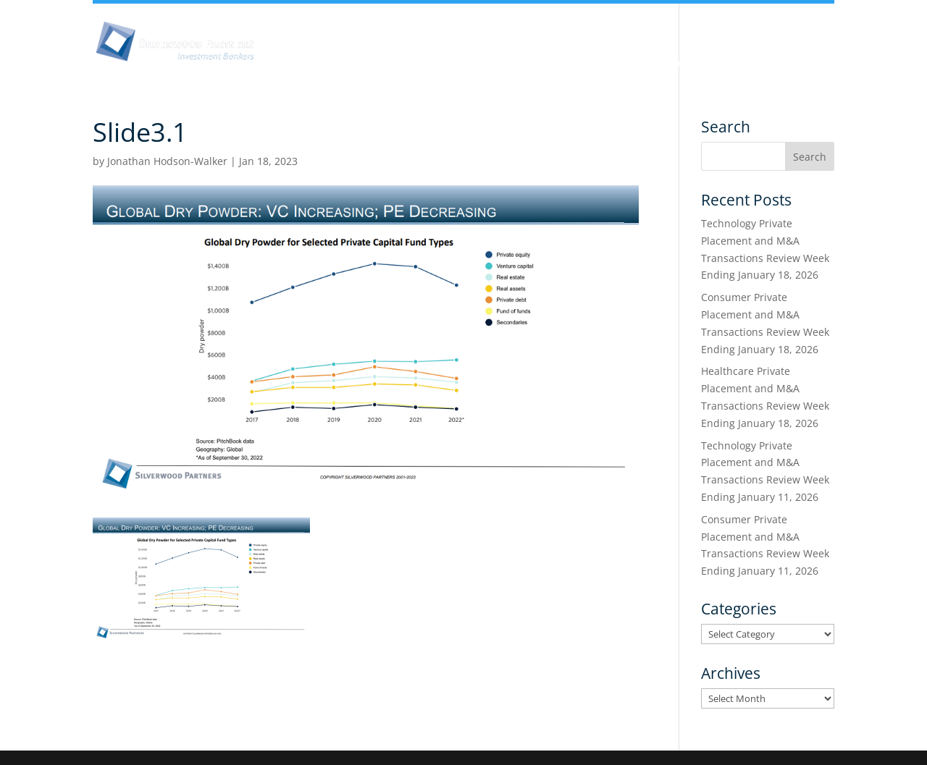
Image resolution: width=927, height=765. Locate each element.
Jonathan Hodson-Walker (167, 161)
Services (685, 63)
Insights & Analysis (393, 63)
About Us (291, 63)
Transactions (770, 63)
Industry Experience (582, 63)
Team (486, 63)
